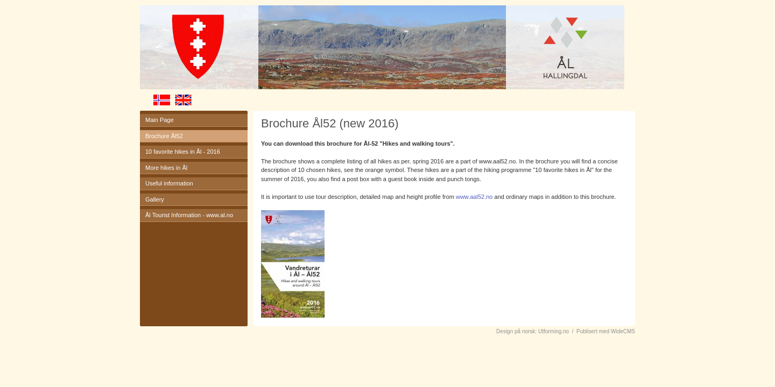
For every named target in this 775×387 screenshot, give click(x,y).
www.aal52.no (474, 197)
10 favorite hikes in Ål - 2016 (182, 151)
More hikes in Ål (166, 167)
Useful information (169, 183)
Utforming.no (553, 331)
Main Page (159, 120)
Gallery (154, 199)
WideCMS (623, 331)
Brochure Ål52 (164, 136)
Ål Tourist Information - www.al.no (189, 215)
